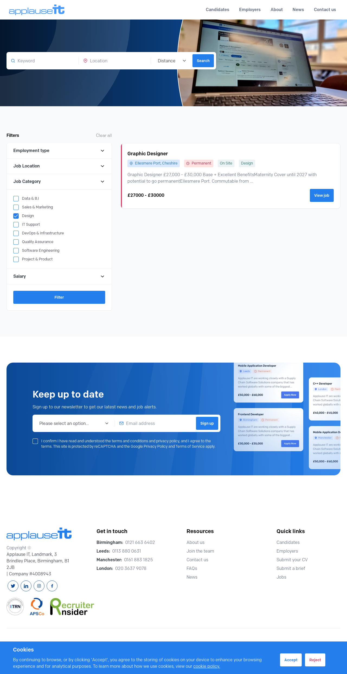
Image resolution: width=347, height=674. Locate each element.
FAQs (194, 568)
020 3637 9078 (130, 568)
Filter (59, 297)
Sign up (207, 423)
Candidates (290, 542)
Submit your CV (295, 559)
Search (203, 60)
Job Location (59, 166)
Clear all (104, 135)
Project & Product (37, 259)
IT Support (31, 224)
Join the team (203, 551)
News (298, 9)
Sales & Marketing (37, 207)
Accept (290, 659)
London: (105, 568)
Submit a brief (293, 568)
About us (198, 542)
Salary (59, 276)
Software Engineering (40, 250)
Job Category (59, 181)
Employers (290, 551)
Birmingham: (110, 542)
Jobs (284, 577)
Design (28, 216)
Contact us (325, 9)
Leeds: (103, 551)
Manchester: (109, 559)
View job (321, 195)
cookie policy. (206, 666)
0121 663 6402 (140, 542)
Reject (315, 659)
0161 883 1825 (138, 559)
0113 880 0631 (126, 551)
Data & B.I (30, 198)
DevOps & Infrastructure (43, 233)
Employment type (59, 150)
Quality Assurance (37, 242)
